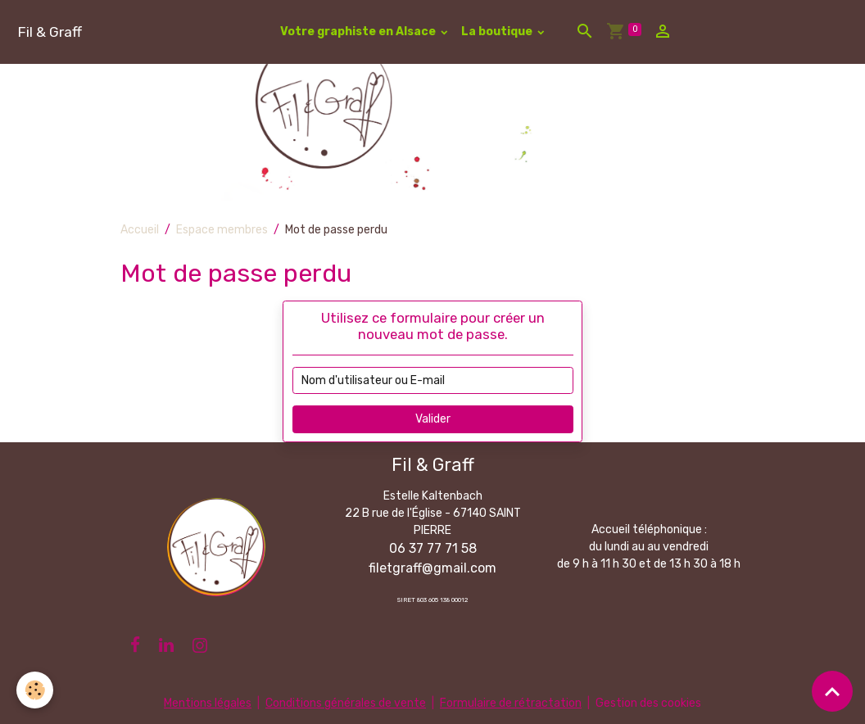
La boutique (498, 31)
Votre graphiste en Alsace (359, 31)
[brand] (49, 31)
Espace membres (222, 230)
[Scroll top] (832, 691)
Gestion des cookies (648, 703)
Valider (433, 419)
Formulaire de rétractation (511, 703)
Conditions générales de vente (345, 703)
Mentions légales (207, 703)
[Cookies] (34, 690)
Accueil (139, 230)
